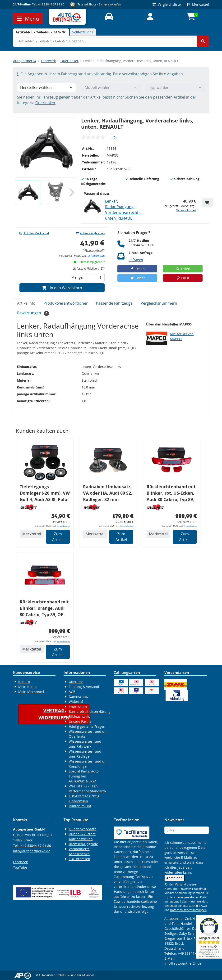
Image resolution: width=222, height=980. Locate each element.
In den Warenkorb (62, 287)
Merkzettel (198, 4)
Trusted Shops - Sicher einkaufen (99, 4)
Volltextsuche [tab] (82, 32)
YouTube (20, 867)
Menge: (77, 277)
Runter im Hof (80, 806)
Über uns (76, 681)
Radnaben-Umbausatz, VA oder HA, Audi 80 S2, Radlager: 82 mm (107, 493)
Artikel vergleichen (90, 233)
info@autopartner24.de (31, 851)
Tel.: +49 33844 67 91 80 (48, 4)
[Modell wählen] (111, 87)
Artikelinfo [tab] (26, 303)
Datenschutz (79, 696)
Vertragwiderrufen (53, 714)
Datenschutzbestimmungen (188, 910)
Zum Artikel (58, 536)
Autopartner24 (24, 61)
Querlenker (69, 61)
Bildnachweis (79, 716)
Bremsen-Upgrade (83, 844)
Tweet (137, 278)
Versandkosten (186, 210)
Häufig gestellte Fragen (87, 726)
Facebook (20, 862)
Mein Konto (27, 686)
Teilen (137, 268)
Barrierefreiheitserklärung (90, 711)
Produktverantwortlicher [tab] (65, 303)
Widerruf (76, 701)
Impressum (78, 706)
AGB (72, 691)
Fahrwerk (48, 61)
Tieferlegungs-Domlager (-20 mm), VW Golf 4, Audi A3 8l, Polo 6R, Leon (45, 494)
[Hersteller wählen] (46, 87)
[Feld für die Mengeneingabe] (95, 277)
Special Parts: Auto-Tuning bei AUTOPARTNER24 (84, 776)
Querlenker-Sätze (83, 829)
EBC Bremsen (79, 859)
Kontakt (24, 681)
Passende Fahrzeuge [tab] (114, 303)
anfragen (136, 259)
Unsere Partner (81, 721)
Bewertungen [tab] (33, 313)
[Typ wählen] (175, 87)
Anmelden (174, 878)
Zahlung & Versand (84, 686)
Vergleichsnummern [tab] (159, 303)
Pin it (183, 278)
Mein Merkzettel (31, 691)
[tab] (41, 32)
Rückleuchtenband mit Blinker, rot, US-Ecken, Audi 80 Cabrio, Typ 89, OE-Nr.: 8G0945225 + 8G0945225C (171, 494)
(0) (114, 137)
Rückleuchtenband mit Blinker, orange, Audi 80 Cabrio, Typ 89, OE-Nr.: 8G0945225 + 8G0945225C (44, 609)
